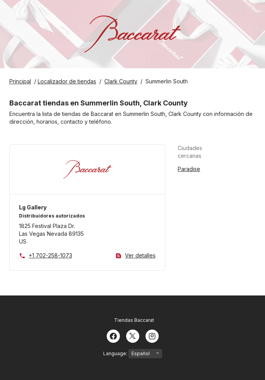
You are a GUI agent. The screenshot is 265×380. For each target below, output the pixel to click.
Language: (132, 353)
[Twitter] (132, 335)
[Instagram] (152, 335)
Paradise (189, 169)
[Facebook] (113, 335)
